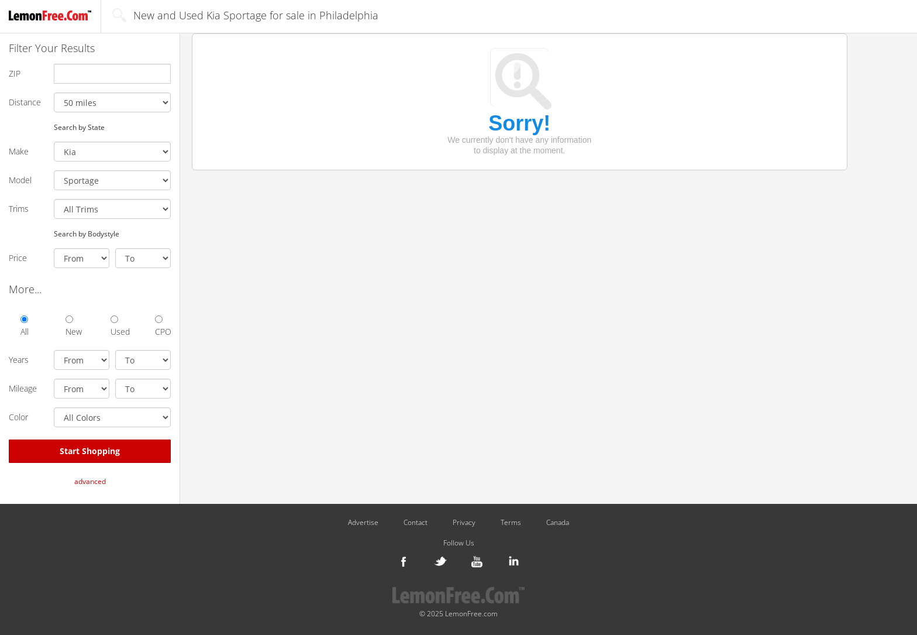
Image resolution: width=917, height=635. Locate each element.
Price (18, 257)
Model (20, 180)
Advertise (363, 523)
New (73, 326)
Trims (19, 208)
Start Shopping (90, 450)
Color (18, 417)
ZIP (14, 73)
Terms (511, 523)
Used (118, 326)
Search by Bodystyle (86, 233)
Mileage (23, 388)
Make (19, 151)
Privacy (464, 523)
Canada (557, 523)
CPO (163, 326)
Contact (416, 523)
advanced (90, 481)
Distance (25, 102)
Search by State (79, 127)
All (24, 326)
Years (19, 359)
